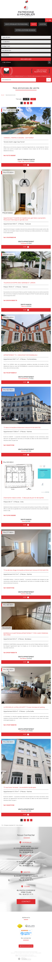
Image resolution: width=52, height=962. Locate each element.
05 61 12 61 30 (28, 865)
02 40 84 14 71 (28, 880)
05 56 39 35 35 (28, 852)
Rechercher (26, 59)
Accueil (2, 95)
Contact (26, 902)
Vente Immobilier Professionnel (16, 24)
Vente (34, 24)
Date (33, 99)
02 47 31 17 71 (28, 894)
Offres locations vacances (25, 30)
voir (26, 165)
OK (48, 79)
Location (42, 24)
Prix (26, 99)
